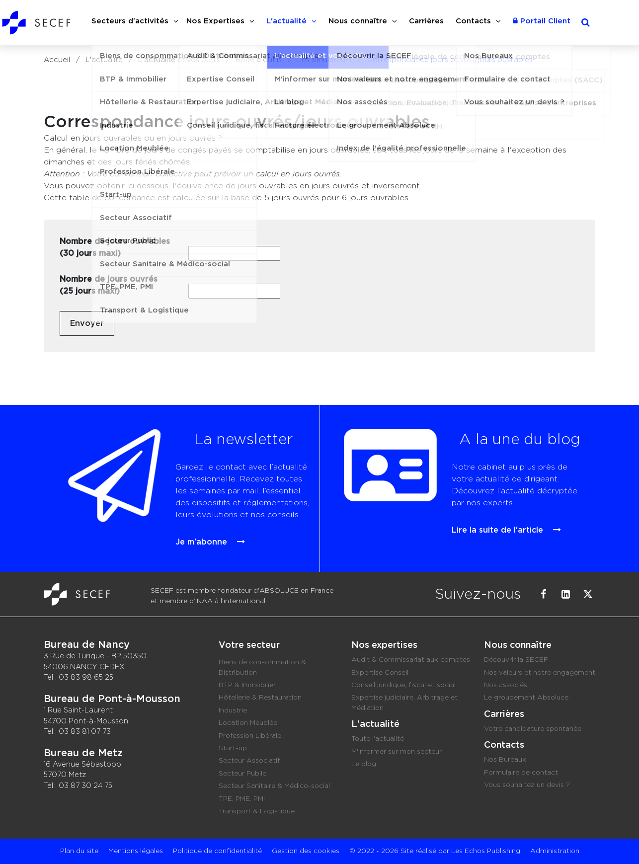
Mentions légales (135, 851)
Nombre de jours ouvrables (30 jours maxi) (115, 247)
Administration (554, 851)
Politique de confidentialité (217, 851)
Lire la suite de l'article (485, 517)
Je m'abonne (195, 525)
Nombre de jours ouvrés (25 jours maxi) (109, 285)
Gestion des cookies (305, 851)
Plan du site (79, 851)
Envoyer (87, 323)
